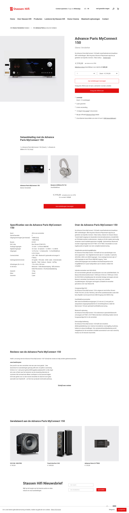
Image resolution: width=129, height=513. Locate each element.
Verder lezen (107, 58)
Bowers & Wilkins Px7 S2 (58, 185)
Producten (38, 19)
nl (85, 9)
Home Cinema (73, 19)
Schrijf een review (64, 385)
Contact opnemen (61, 9)
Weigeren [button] (112, 510)
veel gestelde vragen (102, 9)
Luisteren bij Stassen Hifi (55, 19)
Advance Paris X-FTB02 (92, 463)
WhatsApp (77, 9)
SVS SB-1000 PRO (16, 463)
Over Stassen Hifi (24, 19)
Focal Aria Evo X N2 (53, 463)
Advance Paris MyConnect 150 (30, 185)
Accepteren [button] (121, 510)
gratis (87, 111)
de (88, 9)
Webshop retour (80, 67)
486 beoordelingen (110, 118)
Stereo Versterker (18, 28)
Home (12, 19)
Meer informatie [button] (56, 510)
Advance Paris (40, 28)
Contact (105, 19)
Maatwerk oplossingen (90, 19)
